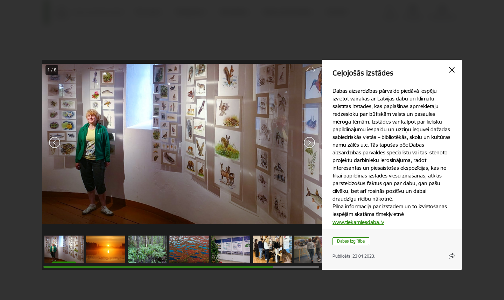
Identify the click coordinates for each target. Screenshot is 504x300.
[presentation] (84, 143)
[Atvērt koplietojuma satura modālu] (452, 256)
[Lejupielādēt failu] (311, 70)
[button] (64, 249)
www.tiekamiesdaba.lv (358, 222)
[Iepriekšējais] (55, 142)
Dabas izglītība (351, 241)
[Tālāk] (309, 142)
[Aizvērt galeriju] (452, 70)
